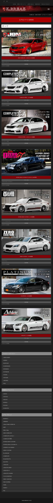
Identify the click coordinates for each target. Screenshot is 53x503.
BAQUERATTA (7, 459)
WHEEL (5, 360)
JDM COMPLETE (7, 433)
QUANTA (5, 461)
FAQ (4, 383)
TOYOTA (5, 396)
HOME (14, 4)
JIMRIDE (5, 421)
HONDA (5, 402)
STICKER (5, 377)
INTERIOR (6, 369)
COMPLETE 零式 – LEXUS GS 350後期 (26, 137)
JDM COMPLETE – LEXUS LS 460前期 (26, 57)
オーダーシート (22, 4)
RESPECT (5, 418)
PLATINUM (6, 453)
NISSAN (5, 399)
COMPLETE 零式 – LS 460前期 (26, 97)
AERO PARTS (6, 357)
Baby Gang (5, 430)
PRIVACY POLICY (46, 4)
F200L (4, 484)
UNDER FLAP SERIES (8, 447)
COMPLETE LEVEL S (8, 436)
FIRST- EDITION (7, 479)
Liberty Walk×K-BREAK (9, 424)
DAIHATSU (6, 408)
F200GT (5, 487)
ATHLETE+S (6, 470)
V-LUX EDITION (7, 476)
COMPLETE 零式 (7, 438)
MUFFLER (6, 363)
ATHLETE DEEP (7, 467)
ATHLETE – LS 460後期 (26, 335)
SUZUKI (5, 405)
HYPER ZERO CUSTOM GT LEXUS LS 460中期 (26, 177)
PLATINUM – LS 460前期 (26, 295)
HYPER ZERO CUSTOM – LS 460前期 (26, 216)
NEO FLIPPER (6, 482)
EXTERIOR (6, 371)
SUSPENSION (6, 366)
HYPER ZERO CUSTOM (9, 441)
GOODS (5, 374)
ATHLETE (5, 464)
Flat (4, 490)
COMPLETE (6, 456)
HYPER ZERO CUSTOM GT (10, 444)
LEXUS (5, 393)
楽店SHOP (37, 4)
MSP (4, 427)
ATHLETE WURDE (8, 473)
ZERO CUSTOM (7, 450)
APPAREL (5, 380)
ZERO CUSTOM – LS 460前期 (26, 256)
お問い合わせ (31, 4)
